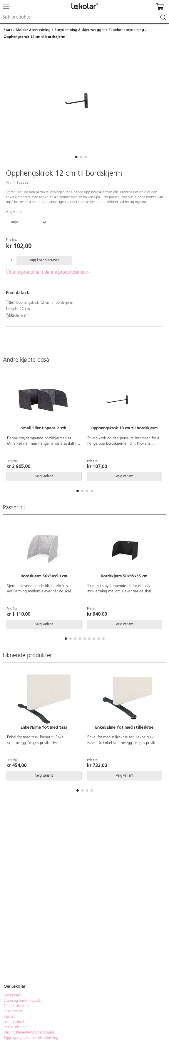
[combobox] (84, 18)
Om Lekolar (12, 995)
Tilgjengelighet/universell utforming (31, 1038)
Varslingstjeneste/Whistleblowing (29, 1032)
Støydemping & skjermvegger (79, 30)
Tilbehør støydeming (126, 30)
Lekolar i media (15, 1022)
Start (8, 30)
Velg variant (15, 212)
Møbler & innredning (33, 30)
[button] (76, 157)
